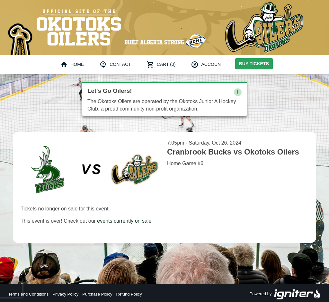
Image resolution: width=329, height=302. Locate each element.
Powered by (285, 294)
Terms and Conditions (28, 294)
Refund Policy (129, 294)
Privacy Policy (65, 294)
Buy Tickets (254, 63)
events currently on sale (124, 221)
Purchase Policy (97, 294)
